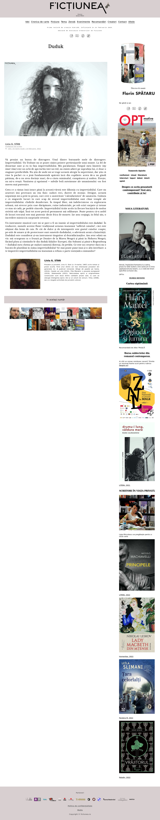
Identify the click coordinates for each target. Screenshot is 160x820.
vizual (133, 174)
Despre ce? (123, 365)
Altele (131, 22)
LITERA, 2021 (124, 485)
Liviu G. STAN (12, 144)
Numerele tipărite (136, 170)
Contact (122, 22)
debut (140, 177)
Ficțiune (55, 22)
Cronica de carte (40, 22)
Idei (27, 22)
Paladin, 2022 (124, 777)
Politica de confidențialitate (80, 805)
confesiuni (124, 174)
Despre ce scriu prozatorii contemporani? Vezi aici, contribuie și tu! (137, 189)
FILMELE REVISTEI (137, 277)
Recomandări (99, 22)
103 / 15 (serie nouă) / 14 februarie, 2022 (24, 148)
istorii (146, 177)
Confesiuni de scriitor (13, 146)
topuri (132, 177)
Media (80, 809)
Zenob (71, 22)
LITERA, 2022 (124, 594)
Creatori (112, 22)
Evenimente (83, 22)
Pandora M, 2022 (126, 717)
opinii (122, 180)
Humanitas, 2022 (126, 656)
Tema (64, 22)
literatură (142, 174)
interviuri (124, 177)
